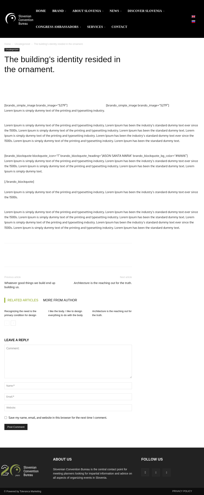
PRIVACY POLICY (182, 491)
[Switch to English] (193, 16)
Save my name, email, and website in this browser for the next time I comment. (58, 417)
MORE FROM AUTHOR (60, 300)
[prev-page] (6, 323)
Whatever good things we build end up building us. (29, 285)
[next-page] (13, 323)
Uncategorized (22, 44)
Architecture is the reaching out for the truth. (103, 283)
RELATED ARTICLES (23, 300)
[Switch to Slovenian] (193, 21)
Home (7, 44)
